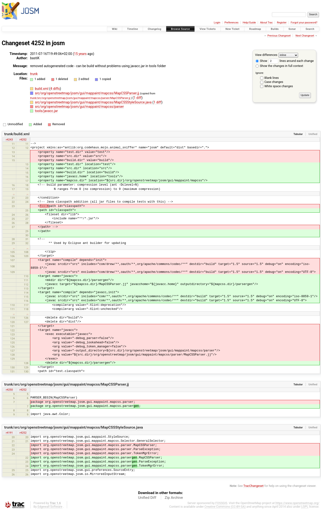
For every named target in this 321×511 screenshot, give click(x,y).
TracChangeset (253, 486)
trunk (34, 74)
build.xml (42, 89)
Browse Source (180, 29)
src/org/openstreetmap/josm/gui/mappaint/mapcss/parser (79, 106)
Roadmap (255, 29)
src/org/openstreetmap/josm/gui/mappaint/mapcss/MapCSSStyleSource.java (93, 102)
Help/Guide (249, 22)
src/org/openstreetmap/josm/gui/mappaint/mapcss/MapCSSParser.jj (87, 93)
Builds (275, 29)
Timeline (132, 29)
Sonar (292, 29)
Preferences (231, 22)
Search (309, 29)
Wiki (114, 29)
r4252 (23, 139)
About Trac (266, 22)
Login (217, 22)
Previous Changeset (278, 35)
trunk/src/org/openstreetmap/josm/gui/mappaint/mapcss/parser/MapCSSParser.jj (80, 98)
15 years (80, 54)
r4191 (9, 432)
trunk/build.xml (17, 134)
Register (281, 22)
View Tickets (208, 29)
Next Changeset (304, 35)
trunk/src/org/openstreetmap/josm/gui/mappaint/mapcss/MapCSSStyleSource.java (73, 427)
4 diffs (55, 89)
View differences (266, 55)
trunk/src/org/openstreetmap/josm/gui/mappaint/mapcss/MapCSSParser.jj (66, 384)
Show (261, 61)
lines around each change (291, 61)
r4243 (9, 139)
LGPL (304, 506)
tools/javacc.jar (46, 111)
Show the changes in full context (279, 66)
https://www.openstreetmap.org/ (297, 503)
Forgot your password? (304, 22)
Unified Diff (147, 497)
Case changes (273, 82)
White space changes (278, 86)
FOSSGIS (221, 503)
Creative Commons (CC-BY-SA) (225, 506)
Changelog (154, 29)
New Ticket (233, 29)
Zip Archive (174, 497)
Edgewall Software (49, 506)
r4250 (9, 389)
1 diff (138, 98)
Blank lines (271, 78)
